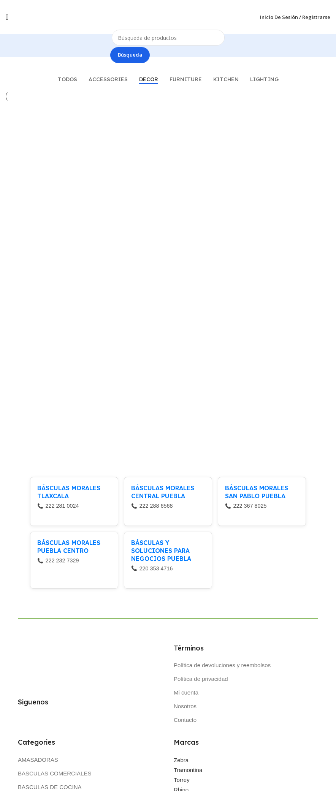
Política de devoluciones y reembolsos (222, 666)
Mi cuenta (186, 693)
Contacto (185, 721)
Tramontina (188, 771)
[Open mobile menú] (7, 17)
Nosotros (185, 707)
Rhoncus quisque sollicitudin (166, 233)
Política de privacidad (201, 680)
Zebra (181, 761)
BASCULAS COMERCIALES (54, 774)
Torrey (182, 781)
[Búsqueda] (168, 38)
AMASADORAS (38, 761)
